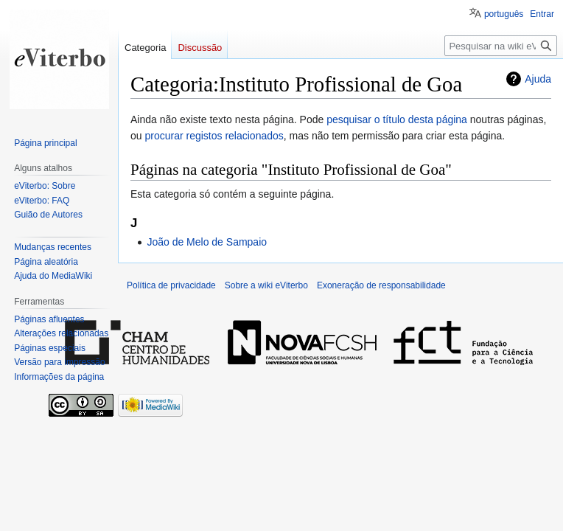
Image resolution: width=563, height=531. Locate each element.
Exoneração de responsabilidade (381, 285)
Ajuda (538, 79)
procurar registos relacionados (213, 136)
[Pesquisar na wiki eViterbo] (500, 45)
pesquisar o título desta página (396, 119)
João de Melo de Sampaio (207, 242)
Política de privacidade (171, 285)
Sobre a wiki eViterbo (266, 285)
